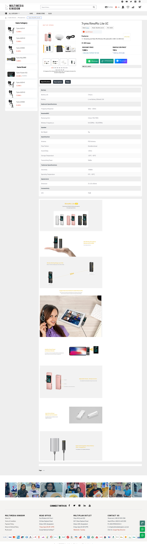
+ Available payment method (91, 54)
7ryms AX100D (20, 48)
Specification (45, 82)
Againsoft (90, 541)
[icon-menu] (69, 503)
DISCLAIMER (87, 68)
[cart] (140, 7)
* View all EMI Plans (119, 54)
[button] (74, 62)
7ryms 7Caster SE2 (21, 73)
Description (59, 82)
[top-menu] (6, 1)
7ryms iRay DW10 (21, 58)
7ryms (87, 27)
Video (70, 82)
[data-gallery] (30, 487)
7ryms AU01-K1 (20, 28)
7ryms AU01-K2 (20, 38)
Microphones (21, 17)
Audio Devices (12, 17)
